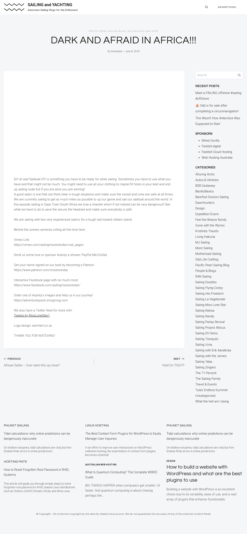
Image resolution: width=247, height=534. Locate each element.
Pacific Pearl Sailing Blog (107, 31)
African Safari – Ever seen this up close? (47, 361)
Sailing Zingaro (205, 367)
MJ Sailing (202, 242)
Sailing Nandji (204, 316)
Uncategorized (205, 396)
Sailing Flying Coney (209, 288)
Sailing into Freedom (209, 293)
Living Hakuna (205, 237)
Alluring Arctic (205, 174)
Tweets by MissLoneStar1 (32, 315)
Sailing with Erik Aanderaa (213, 350)
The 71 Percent (205, 373)
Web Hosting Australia (217, 157)
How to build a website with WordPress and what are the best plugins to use (204, 473)
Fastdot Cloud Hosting (217, 152)
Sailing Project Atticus (210, 327)
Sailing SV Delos (206, 333)
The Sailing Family (208, 379)
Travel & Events (206, 384)
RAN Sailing (203, 276)
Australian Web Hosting (101, 464)
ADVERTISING (227, 7)
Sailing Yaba (203, 362)
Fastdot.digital (211, 146)
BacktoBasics (204, 191)
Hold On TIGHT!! (140, 361)
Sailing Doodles (206, 282)
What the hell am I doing (212, 401)
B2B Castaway (205, 186)
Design (200, 208)
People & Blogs (205, 271)
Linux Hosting (97, 425)
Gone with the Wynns (210, 225)
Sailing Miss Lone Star (143, 31)
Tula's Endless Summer (211, 390)
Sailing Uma (203, 344)
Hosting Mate (15, 461)
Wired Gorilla (210, 140)
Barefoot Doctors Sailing (212, 197)
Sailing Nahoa (204, 310)
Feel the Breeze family (211, 220)
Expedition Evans (207, 214)
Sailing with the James (211, 356)
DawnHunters (204, 203)
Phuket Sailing (16, 425)
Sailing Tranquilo (206, 339)
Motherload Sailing (208, 254)
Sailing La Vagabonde (210, 299)
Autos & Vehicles (207, 180)
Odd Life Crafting (206, 259)
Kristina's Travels (206, 231)
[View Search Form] (206, 7)
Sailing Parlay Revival (210, 322)
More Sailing (204, 248)
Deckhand (116, 51)
